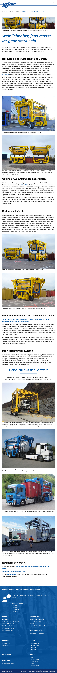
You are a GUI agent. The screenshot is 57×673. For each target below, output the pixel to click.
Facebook (15, 607)
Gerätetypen (6, 643)
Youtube (15, 611)
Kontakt (5, 616)
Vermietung (6, 654)
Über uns (10, 11)
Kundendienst (34, 645)
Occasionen (6, 660)
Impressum (23, 671)
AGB (29, 671)
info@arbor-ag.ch (8, 630)
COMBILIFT (24, 185)
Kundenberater (11, 574)
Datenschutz (36, 671)
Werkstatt (33, 647)
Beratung (36, 589)
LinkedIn (15, 605)
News (17, 11)
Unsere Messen (35, 659)
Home (3, 11)
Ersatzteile (33, 649)
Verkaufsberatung (35, 643)
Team (32, 663)
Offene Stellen (34, 661)
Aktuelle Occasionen (8, 663)
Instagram (15, 609)
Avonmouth (5, 74)
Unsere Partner (35, 665)
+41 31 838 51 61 (8, 628)
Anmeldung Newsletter (37, 633)
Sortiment (6, 640)
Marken (5, 645)
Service (32, 640)
